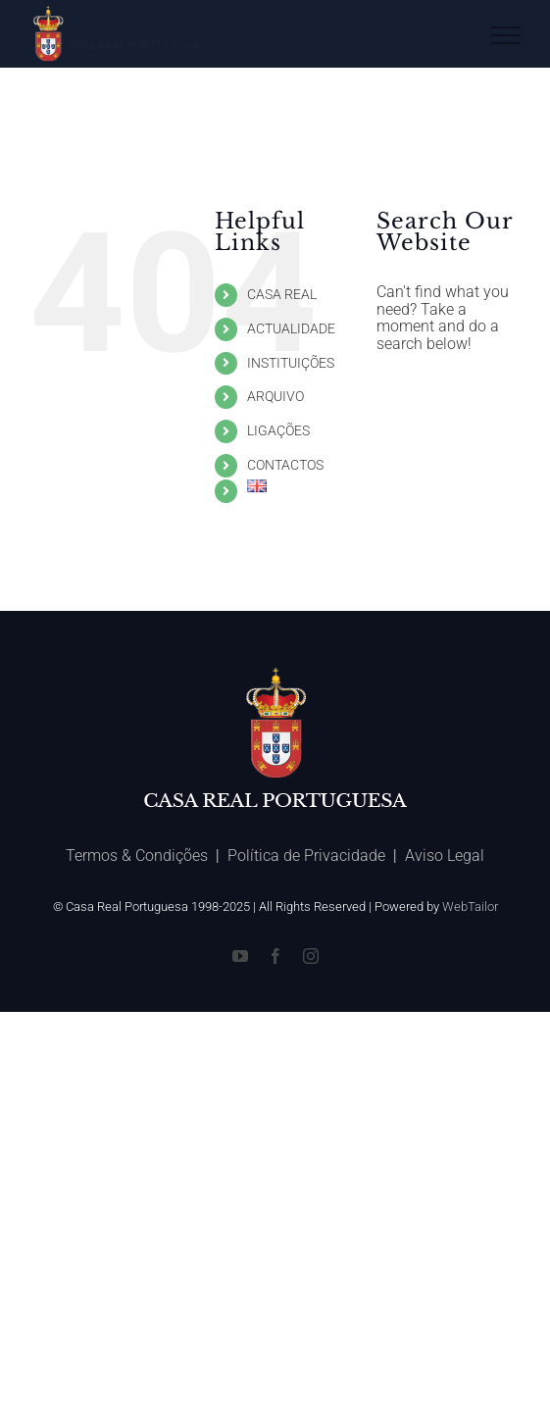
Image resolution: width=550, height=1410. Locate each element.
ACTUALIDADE (291, 328)
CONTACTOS (285, 465)
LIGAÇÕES (278, 430)
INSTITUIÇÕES (290, 363)
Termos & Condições (137, 855)
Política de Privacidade (306, 855)
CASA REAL (282, 294)
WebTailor (470, 906)
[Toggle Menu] (505, 35)
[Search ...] (448, 396)
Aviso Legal (444, 855)
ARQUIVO (275, 396)
